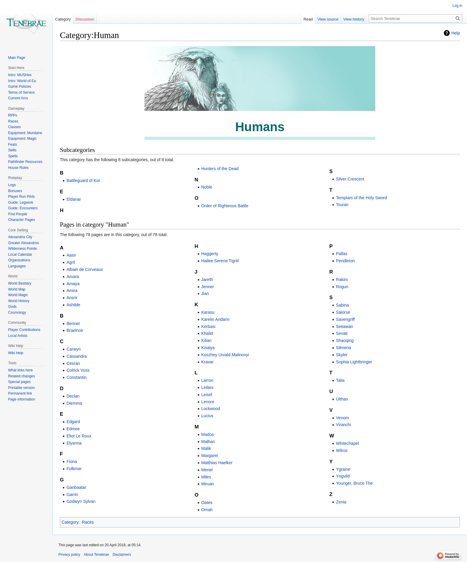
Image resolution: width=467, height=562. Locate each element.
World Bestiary (19, 283)
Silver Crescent (350, 179)
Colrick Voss (77, 370)
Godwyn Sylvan (80, 501)
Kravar (207, 362)
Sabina (342, 305)
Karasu (207, 312)
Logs (12, 185)
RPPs (12, 115)
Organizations (19, 260)
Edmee (73, 428)
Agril (70, 262)
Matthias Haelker (217, 462)
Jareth (207, 279)
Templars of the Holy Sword (361, 197)
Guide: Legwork (20, 202)
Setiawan (344, 326)
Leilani (207, 387)
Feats (12, 144)
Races (88, 522)
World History (18, 301)
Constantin (76, 377)
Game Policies (19, 86)
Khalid (207, 333)
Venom (342, 417)
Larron (207, 380)
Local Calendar (20, 254)
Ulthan (342, 399)
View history (353, 19)
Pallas (341, 253)
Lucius (207, 415)
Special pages (19, 382)
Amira (71, 290)
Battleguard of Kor (83, 180)
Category (70, 522)
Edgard (73, 421)
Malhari (208, 441)
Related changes (21, 376)
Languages (17, 266)
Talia (340, 380)
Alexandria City (20, 237)
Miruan (207, 483)
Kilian (206, 340)
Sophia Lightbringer (354, 362)
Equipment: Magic (22, 138)
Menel (207, 469)
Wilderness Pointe (22, 249)
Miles (206, 477)
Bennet (73, 323)
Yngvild (343, 476)
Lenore (207, 401)
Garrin (72, 494)
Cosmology (17, 312)
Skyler (342, 354)
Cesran (73, 363)
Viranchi (343, 424)
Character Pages (21, 220)
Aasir (71, 255)
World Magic (18, 295)
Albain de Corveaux (84, 269)
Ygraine (343, 469)
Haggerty (209, 253)
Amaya (73, 283)
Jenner (207, 286)
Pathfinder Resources (25, 162)
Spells (13, 156)
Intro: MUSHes (20, 75)
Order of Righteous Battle (224, 205)
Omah (207, 509)
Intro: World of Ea (22, 81)
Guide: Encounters (23, 208)
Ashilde (73, 304)
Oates (206, 502)
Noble (206, 187)
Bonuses (15, 191)
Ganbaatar (76, 487)
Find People (17, 214)
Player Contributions (24, 330)
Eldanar (73, 199)
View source (328, 19)
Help (455, 33)
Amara (72, 276)
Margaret (209, 455)
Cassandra (76, 356)
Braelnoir (74, 330)
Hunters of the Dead (220, 168)
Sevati (342, 333)
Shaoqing (345, 340)
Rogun (342, 286)
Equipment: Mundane (25, 133)
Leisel (206, 394)
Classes (14, 127)
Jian (205, 293)
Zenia (341, 502)
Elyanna (74, 443)
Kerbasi (208, 326)
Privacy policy (69, 554)
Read (308, 19)
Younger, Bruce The (354, 483)
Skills (12, 150)
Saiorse (343, 312)
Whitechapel (347, 443)
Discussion (85, 19)
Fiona (71, 461)
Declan (73, 396)
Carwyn (73, 349)
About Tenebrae (96, 554)
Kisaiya (208, 347)
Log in (457, 6)
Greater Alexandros (23, 243)
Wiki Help (15, 353)
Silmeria (343, 347)
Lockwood (210, 408)
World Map (16, 289)
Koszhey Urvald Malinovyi (225, 354)
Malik (206, 448)
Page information (21, 399)
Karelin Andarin (215, 319)
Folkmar (74, 468)
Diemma (74, 403)
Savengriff (345, 319)
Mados (207, 434)
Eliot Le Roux (78, 436)
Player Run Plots (21, 196)
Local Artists (17, 336)
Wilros (342, 450)
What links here (20, 370)
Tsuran (342, 204)
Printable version (21, 388)
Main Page (16, 58)
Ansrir (71, 297)
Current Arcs (18, 98)
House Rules (18, 168)
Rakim (342, 279)
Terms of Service (21, 92)
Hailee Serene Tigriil (220, 260)
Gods (12, 306)
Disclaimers (122, 554)
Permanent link (20, 393)
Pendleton (345, 260)
